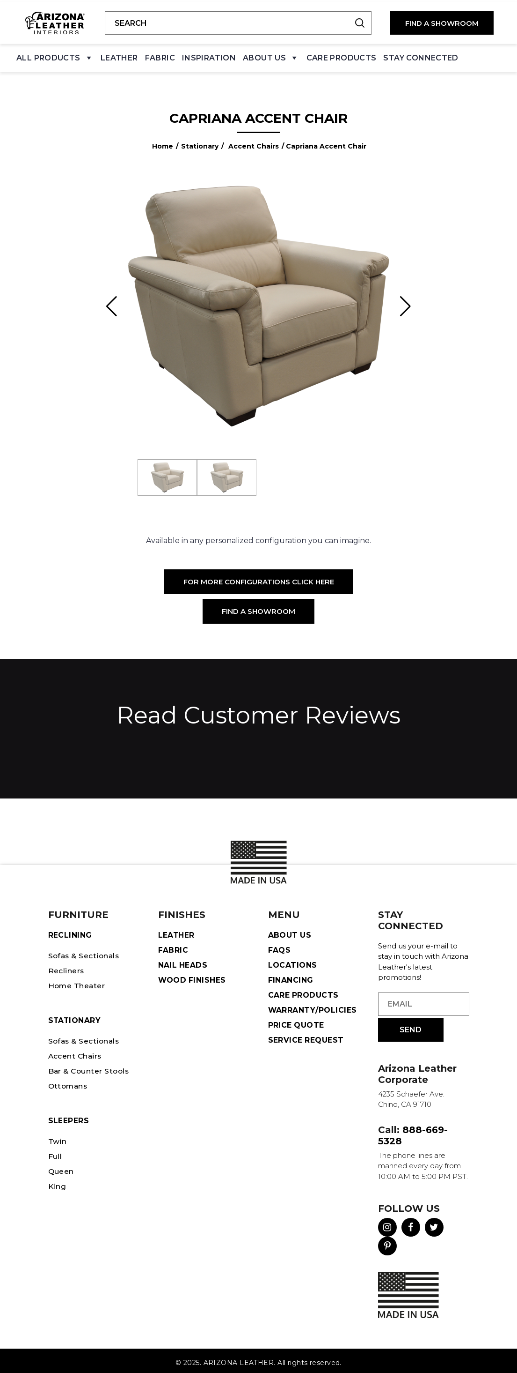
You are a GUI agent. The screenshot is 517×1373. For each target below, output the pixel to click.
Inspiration (209, 56)
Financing (290, 975)
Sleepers (68, 1116)
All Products (55, 58)
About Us (271, 58)
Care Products (341, 56)
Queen (61, 1167)
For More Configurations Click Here (258, 578)
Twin (57, 1137)
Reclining (70, 930)
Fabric (160, 56)
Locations (292, 960)
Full (55, 1152)
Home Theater (77, 981)
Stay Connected (420, 56)
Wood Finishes (192, 975)
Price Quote (296, 1020)
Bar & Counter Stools (90, 1066)
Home (162, 142)
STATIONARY (75, 1016)
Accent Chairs (253, 142)
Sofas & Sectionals (85, 951)
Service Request (306, 1035)
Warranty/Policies (312, 1005)
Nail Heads (183, 960)
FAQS (279, 945)
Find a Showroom (258, 607)
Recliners (66, 966)
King (57, 1182)
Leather (119, 56)
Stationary (199, 142)
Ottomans (69, 1081)
